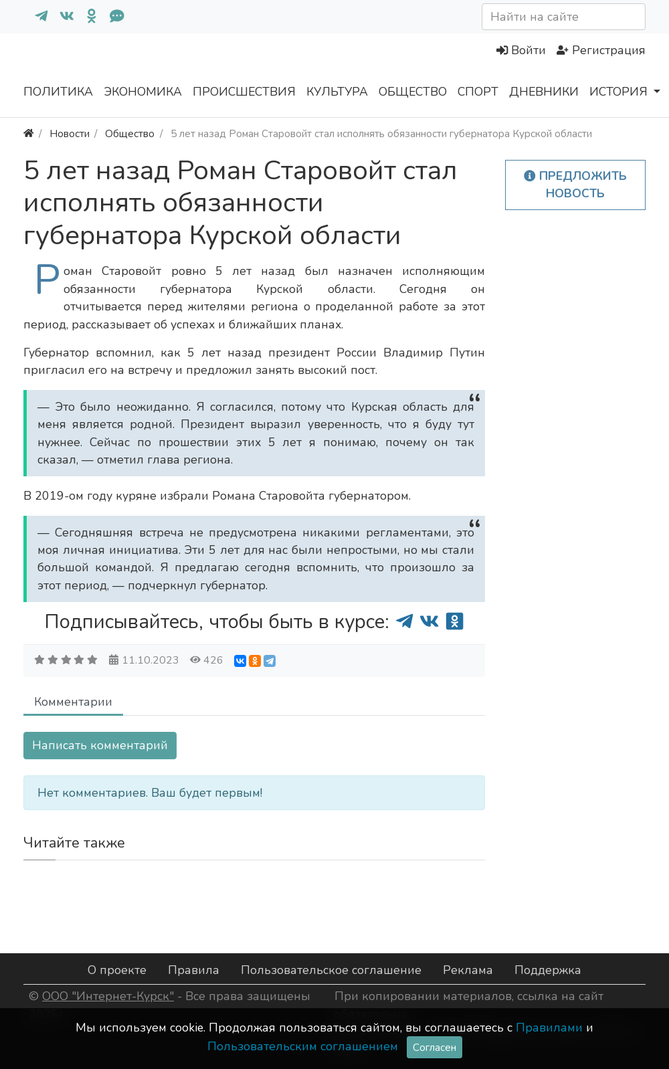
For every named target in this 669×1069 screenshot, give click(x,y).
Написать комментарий (100, 745)
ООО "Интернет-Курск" (108, 996)
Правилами (549, 1027)
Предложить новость (575, 184)
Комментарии (73, 702)
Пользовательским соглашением (302, 1046)
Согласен (434, 1047)
